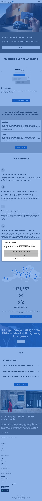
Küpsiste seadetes (19, 246)
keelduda (12, 246)
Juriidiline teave (25, 258)
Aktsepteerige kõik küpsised (21, 255)
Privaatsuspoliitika (17, 258)
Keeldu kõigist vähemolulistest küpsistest (21, 251)
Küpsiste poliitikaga (23, 245)
